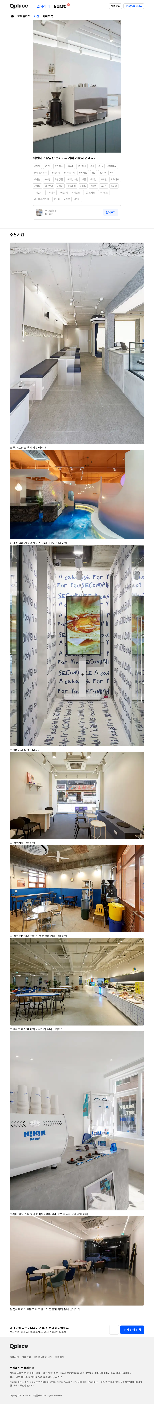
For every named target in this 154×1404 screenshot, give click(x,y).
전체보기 (111, 212)
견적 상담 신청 (132, 1329)
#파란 (104, 186)
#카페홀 (83, 172)
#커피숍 (59, 166)
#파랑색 (51, 192)
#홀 (93, 172)
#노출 (57, 199)
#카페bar (112, 166)
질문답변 (60, 5)
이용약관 (26, 1357)
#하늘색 (63, 192)
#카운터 (56, 172)
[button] (140, 246)
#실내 (70, 166)
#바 (92, 166)
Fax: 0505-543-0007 (121, 1373)
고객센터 (14, 1357)
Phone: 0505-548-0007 (97, 1373)
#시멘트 (104, 192)
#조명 (48, 179)
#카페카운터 (40, 172)
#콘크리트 (90, 192)
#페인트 (76, 192)
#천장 (103, 172)
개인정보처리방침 (43, 1357)
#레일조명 (72, 179)
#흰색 (37, 186)
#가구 (67, 199)
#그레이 (71, 186)
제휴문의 (115, 6)
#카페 (37, 166)
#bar (100, 166)
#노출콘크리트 (41, 199)
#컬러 (60, 186)
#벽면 (37, 179)
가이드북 (47, 16)
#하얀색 (49, 186)
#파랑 (114, 186)
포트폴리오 (23, 16)
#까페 (48, 166)
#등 (84, 179)
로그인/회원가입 (133, 6)
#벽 (112, 172)
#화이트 (115, 179)
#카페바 (82, 166)
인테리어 (43, 6)
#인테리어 (69, 172)
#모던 (104, 179)
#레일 (93, 179)
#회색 (83, 186)
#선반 (77, 199)
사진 (36, 16)
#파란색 (38, 192)
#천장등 (59, 179)
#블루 (93, 186)
